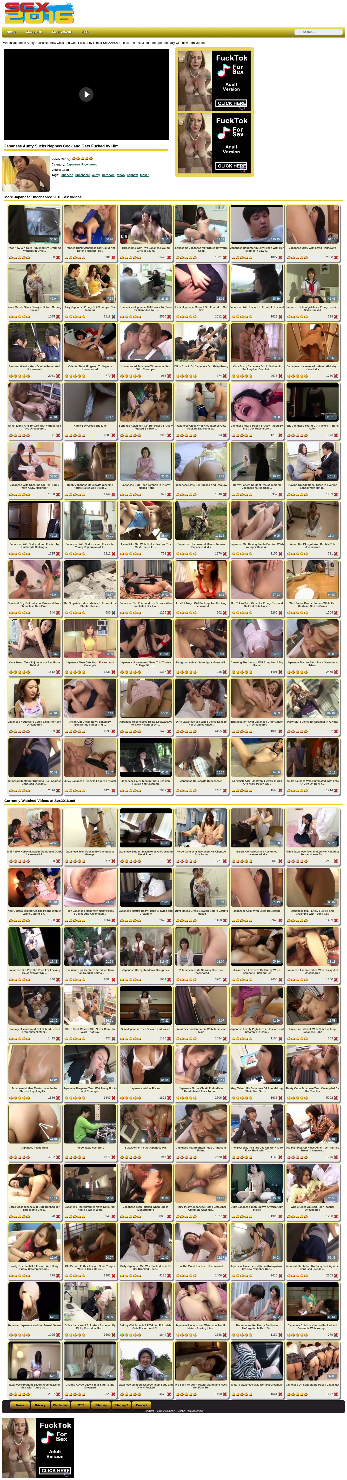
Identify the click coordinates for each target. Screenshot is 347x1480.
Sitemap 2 (121, 1405)
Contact (141, 1405)
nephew (132, 175)
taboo (121, 175)
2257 (81, 1405)
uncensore (82, 175)
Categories (34, 31)
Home (11, 31)
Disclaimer (60, 1405)
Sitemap (101, 1405)
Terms (20, 1405)
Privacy (40, 1405)
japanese (67, 175)
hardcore (108, 175)
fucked (144, 175)
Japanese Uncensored (82, 164)
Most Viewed (61, 31)
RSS (84, 31)
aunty (96, 175)
